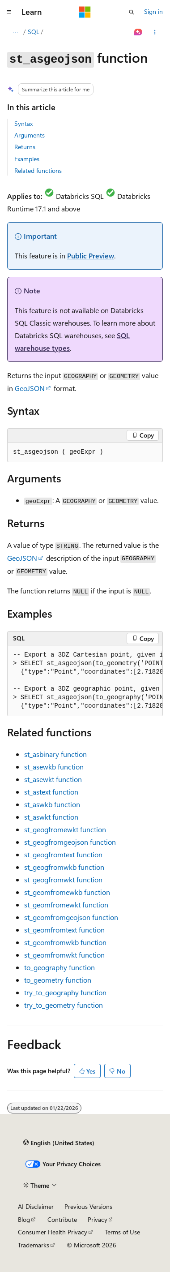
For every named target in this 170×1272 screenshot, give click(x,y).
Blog (24, 1219)
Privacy (97, 1219)
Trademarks (33, 1245)
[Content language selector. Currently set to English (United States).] (59, 1143)
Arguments (29, 135)
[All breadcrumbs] (15, 32)
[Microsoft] (85, 12)
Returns (24, 146)
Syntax (23, 123)
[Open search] (131, 12)
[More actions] (155, 32)
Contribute (62, 1219)
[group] (85, 680)
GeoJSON (30, 388)
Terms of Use (122, 1232)
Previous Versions (88, 1206)
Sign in (153, 11)
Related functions (38, 170)
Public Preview (90, 255)
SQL (33, 31)
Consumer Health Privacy (52, 1232)
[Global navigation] (9, 12)
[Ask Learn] (138, 32)
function (55, 754)
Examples (26, 159)
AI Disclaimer (36, 1206)
